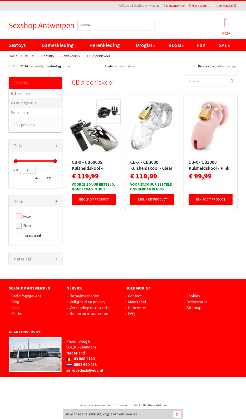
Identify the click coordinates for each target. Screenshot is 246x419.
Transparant (32, 235)
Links (15, 307)
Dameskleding (59, 45)
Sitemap (193, 307)
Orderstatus (197, 302)
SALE (224, 45)
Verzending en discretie (90, 307)
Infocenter (137, 307)
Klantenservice (174, 6)
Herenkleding (105, 45)
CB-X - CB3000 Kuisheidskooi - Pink (209, 165)
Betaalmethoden (84, 296)
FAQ (131, 313)
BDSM (176, 45)
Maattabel (137, 302)
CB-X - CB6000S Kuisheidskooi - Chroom (87, 165)
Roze (27, 216)
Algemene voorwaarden (95, 405)
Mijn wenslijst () (225, 6)
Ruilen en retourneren (89, 313)
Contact (135, 296)
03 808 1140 (80, 358)
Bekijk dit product (94, 199)
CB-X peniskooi (24, 125)
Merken (18, 313)
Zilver (27, 226)
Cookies (193, 296)
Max (37, 178)
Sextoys (18, 45)
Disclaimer (120, 405)
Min (15, 170)
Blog (15, 302)
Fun (201, 45)
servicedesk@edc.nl (84, 370)
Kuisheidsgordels (23, 103)
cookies (131, 414)
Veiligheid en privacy (87, 302)
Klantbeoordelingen (155, 405)
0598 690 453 (81, 364)
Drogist (145, 45)
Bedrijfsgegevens (26, 296)
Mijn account (199, 6)
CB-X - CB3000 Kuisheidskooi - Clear (151, 165)
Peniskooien (20, 112)
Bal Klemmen (20, 93)
